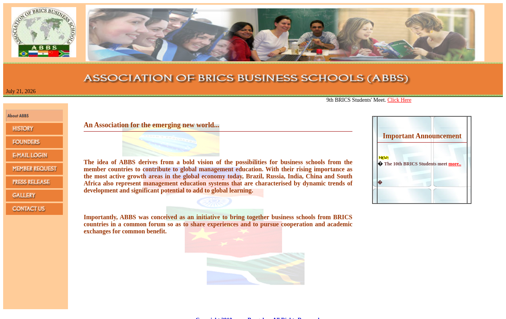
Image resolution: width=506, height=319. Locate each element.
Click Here (401, 100)
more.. (454, 164)
